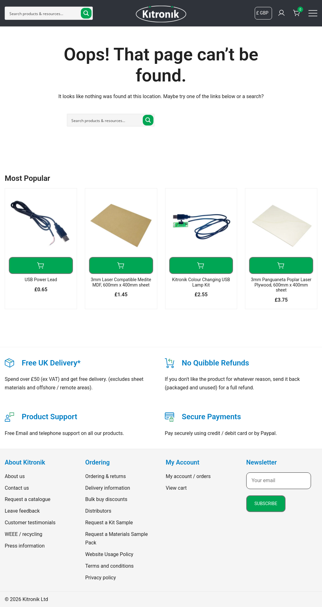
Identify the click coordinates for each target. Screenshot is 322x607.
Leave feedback (22, 511)
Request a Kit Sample (109, 523)
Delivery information (107, 488)
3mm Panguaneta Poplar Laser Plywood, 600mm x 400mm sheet (281, 285)
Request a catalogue (27, 499)
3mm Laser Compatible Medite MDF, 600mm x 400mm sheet (121, 282)
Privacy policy (100, 578)
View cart (176, 488)
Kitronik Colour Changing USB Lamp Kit (201, 282)
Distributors (98, 511)
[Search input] (43, 13)
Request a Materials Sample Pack (116, 538)
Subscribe (265, 503)
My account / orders (188, 476)
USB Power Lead (41, 279)
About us (15, 476)
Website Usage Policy (109, 554)
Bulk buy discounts (106, 499)
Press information (25, 546)
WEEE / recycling (23, 534)
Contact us (17, 488)
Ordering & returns (105, 476)
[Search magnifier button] (86, 13)
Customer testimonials (30, 523)
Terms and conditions (109, 566)
